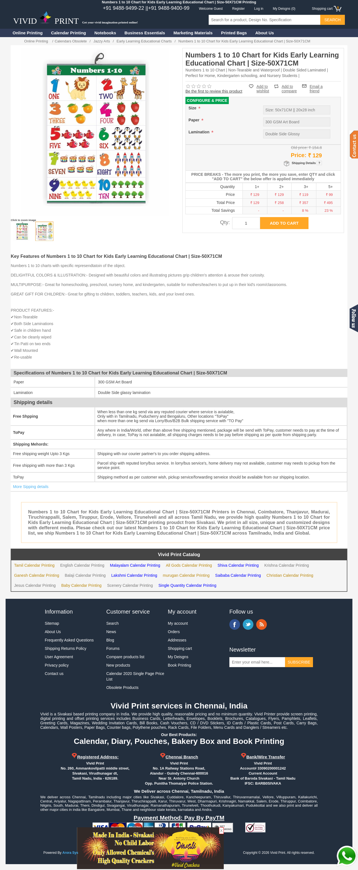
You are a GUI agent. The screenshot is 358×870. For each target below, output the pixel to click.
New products (118, 665)
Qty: (225, 222)
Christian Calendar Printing (290, 575)
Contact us (54, 673)
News (111, 631)
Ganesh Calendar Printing (36, 575)
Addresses (177, 640)
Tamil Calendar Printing (34, 565)
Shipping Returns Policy (65, 648)
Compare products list (125, 657)
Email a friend (316, 86)
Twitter (248, 624)
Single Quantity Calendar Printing (187, 585)
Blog (110, 640)
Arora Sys (70, 853)
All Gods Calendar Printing (189, 565)
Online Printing (28, 32)
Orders (174, 631)
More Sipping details (30, 486)
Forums (112, 648)
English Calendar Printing (82, 565)
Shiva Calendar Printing (238, 565)
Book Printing (179, 665)
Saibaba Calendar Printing (238, 575)
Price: (299, 155)
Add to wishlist (262, 88)
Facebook (234, 624)
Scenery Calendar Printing (130, 585)
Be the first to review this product (213, 91)
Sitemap (52, 623)
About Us (264, 32)
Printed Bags (234, 32)
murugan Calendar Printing (186, 575)
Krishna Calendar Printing (286, 565)
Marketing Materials (193, 32)
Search (112, 623)
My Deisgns (178, 657)
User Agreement (59, 657)
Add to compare (289, 86)
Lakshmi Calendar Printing (134, 575)
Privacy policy (57, 665)
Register (238, 9)
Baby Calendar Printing (81, 585)
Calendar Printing (68, 32)
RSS (261, 624)
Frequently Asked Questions (69, 640)
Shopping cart (180, 648)
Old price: (299, 147)
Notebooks (105, 32)
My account (178, 623)
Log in (258, 9)
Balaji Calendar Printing (85, 575)
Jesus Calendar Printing (35, 585)
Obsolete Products (122, 687)
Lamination (200, 132)
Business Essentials (144, 32)
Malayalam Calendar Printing (135, 565)
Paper (195, 120)
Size (193, 108)
